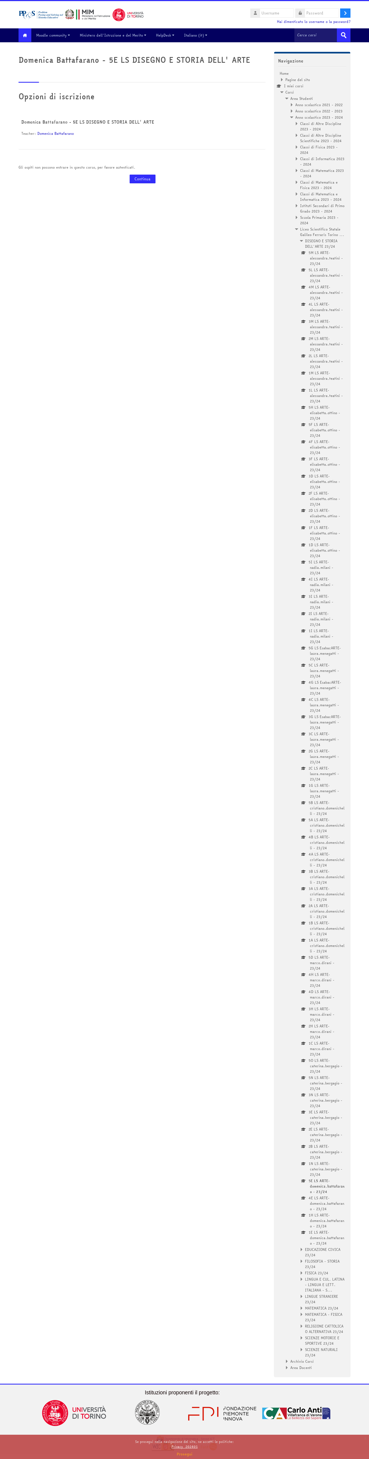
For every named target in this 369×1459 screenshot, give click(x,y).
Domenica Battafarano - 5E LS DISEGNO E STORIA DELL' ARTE (87, 122)
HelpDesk (167, 35)
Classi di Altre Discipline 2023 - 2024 (320, 126)
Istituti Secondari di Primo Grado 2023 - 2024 (322, 208)
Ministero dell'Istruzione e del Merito (115, 35)
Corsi (289, 92)
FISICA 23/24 (316, 1272)
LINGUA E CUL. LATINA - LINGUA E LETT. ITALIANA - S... (324, 1284)
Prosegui (185, 1454)
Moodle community (55, 35)
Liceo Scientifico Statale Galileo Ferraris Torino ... (322, 231)
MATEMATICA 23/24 (321, 1308)
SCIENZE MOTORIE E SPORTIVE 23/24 (322, 1340)
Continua (143, 179)
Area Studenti (301, 98)
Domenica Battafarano (55, 133)
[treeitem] (312, 720)
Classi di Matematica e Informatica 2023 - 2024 (321, 196)
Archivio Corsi (302, 1361)
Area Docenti (301, 1367)
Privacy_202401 (185, 1446)
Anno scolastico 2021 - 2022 (319, 104)
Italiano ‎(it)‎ (197, 35)
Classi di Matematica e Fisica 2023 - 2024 (319, 184)
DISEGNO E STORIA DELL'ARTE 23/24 (321, 243)
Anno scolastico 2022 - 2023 (319, 110)
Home (284, 73)
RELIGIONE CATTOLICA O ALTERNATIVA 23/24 (324, 1328)
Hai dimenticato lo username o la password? (313, 21)
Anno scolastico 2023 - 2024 (319, 117)
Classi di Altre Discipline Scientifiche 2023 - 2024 (321, 137)
